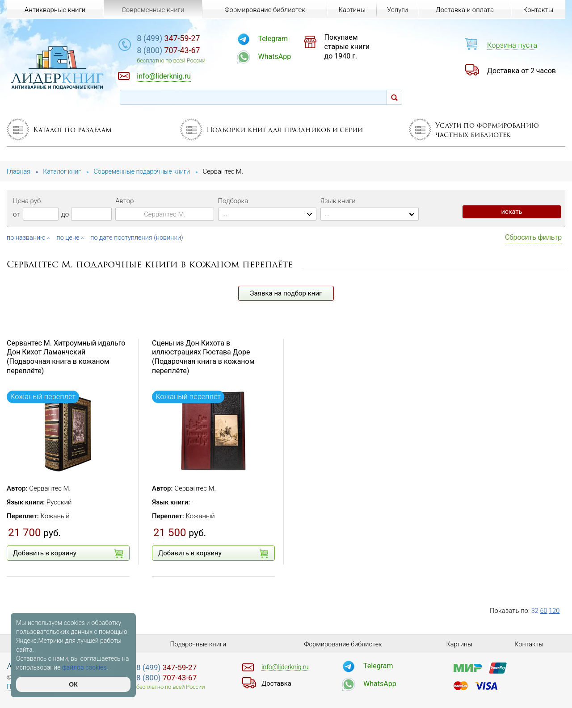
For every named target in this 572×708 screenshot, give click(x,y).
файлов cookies (84, 667)
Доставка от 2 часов (521, 71)
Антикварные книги (55, 10)
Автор (124, 201)
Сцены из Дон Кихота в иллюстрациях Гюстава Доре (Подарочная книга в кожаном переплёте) (203, 356)
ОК (73, 684)
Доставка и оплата (464, 10)
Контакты (538, 10)
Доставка (277, 683)
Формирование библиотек (263, 10)
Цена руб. (27, 201)
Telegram (284, 38)
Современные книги (152, 10)
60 (544, 610)
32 (535, 610)
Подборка (233, 201)
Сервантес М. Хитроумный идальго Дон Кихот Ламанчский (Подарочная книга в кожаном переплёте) (66, 356)
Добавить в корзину (68, 553)
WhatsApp (286, 56)
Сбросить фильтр (533, 237)
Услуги (397, 10)
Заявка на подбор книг (286, 293)
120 (554, 610)
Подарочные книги (198, 644)
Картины (350, 10)
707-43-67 (184, 51)
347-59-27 (184, 38)
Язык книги (338, 201)
